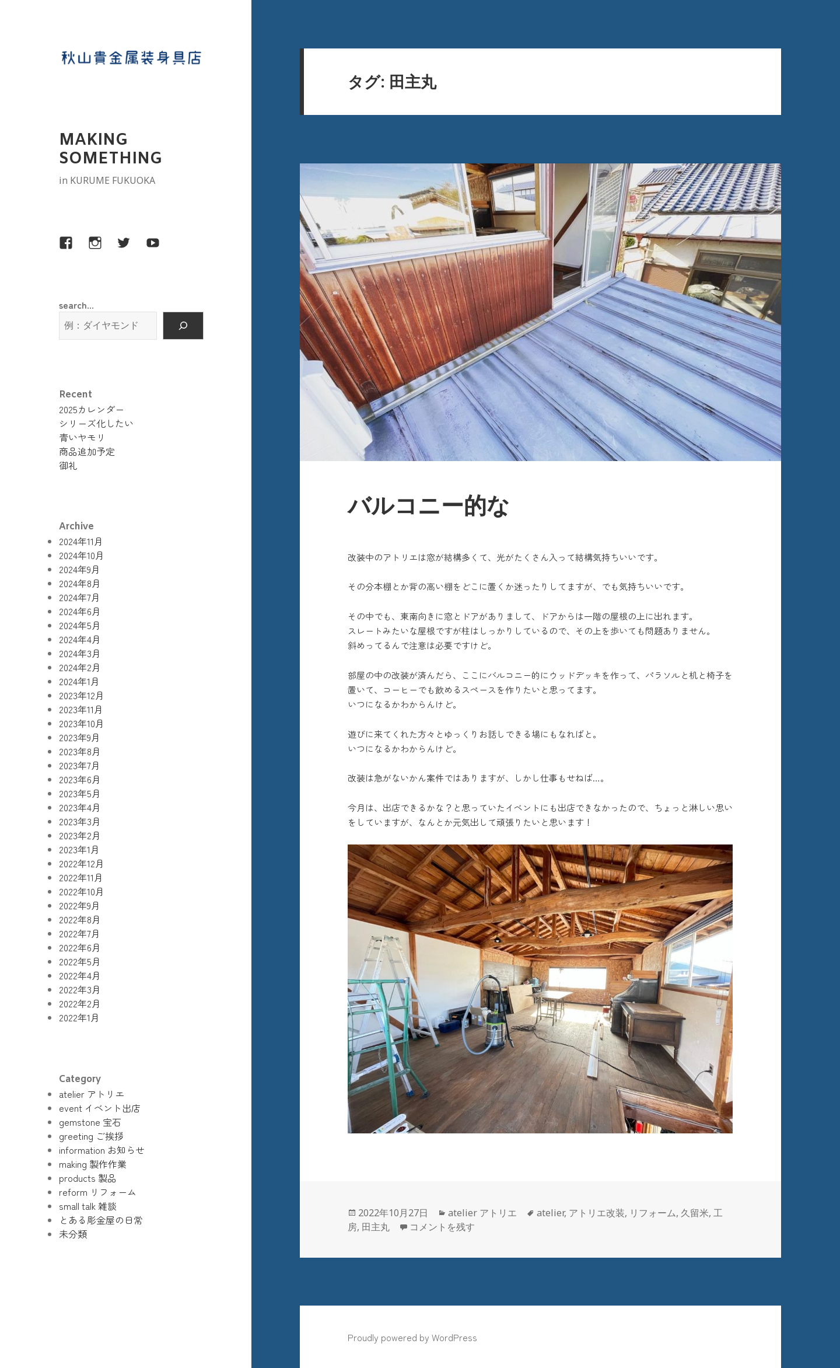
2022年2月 (80, 1003)
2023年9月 (79, 737)
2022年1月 (79, 1017)
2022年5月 (80, 961)
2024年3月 (80, 653)
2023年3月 (80, 821)
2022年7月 (79, 933)
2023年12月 (81, 695)
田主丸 (376, 1226)
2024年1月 (79, 681)
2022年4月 (80, 975)
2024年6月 (80, 611)
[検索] (183, 326)
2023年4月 (80, 807)
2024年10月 (81, 555)
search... (76, 305)
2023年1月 (79, 849)
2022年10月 (81, 891)
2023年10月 (81, 723)
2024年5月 (80, 625)
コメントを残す (442, 1226)
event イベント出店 (100, 1108)
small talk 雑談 (88, 1206)
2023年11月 (81, 709)
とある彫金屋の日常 (101, 1220)
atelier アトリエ (91, 1094)
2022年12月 (81, 863)
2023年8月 (80, 751)
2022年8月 (80, 919)
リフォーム (652, 1212)
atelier (550, 1212)
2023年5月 (80, 793)
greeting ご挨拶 (91, 1136)
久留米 (695, 1212)
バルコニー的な (429, 508)
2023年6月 (80, 779)
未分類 (73, 1234)
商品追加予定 (87, 451)
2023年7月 (79, 765)
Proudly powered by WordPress (412, 1337)
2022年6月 (80, 947)
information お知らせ (102, 1150)
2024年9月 (79, 569)
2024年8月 (80, 583)
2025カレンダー (91, 409)
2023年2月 (80, 835)
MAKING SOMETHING (110, 150)
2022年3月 (80, 989)
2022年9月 (79, 905)
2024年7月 (79, 597)
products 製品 (88, 1178)
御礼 (68, 465)
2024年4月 (80, 639)
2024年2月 (80, 667)
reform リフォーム (97, 1192)
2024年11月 (81, 541)
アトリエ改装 (597, 1212)
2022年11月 (81, 877)
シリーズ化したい (96, 423)
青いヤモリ (82, 437)
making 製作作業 (93, 1164)
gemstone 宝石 (90, 1122)
